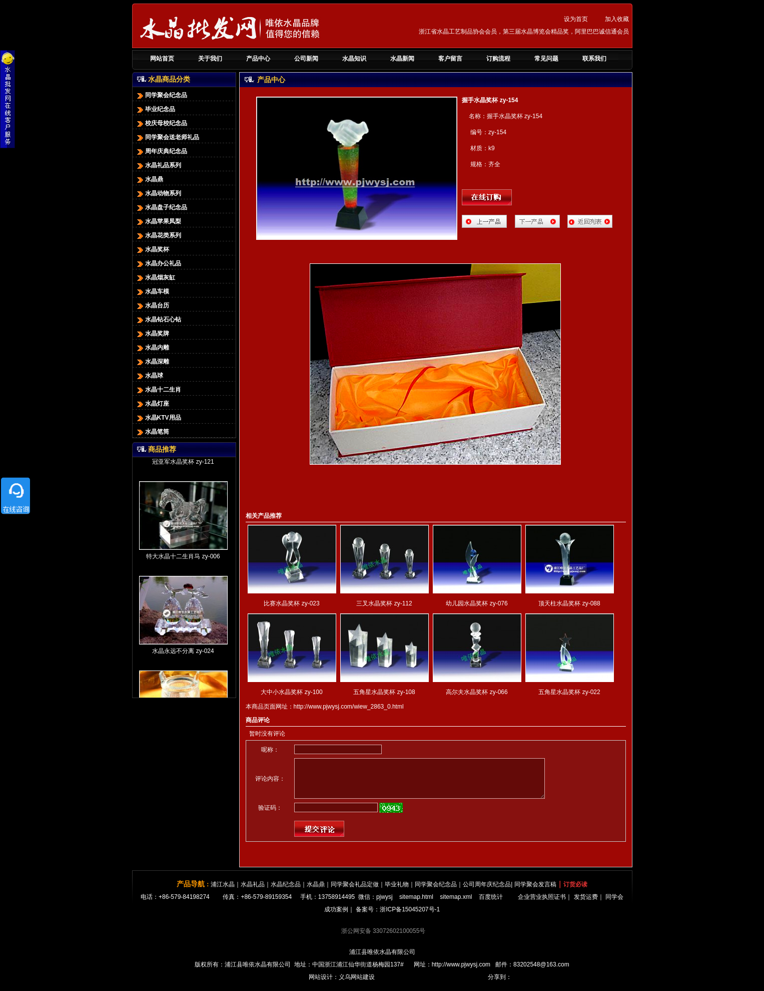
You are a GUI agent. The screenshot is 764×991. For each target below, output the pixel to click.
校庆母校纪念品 (161, 123)
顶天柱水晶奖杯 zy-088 (569, 603)
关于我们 (210, 58)
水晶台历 (152, 305)
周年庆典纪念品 (161, 151)
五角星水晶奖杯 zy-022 (569, 692)
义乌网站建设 (357, 984)
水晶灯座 (152, 403)
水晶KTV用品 (158, 417)
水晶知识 (354, 58)
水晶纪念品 (286, 891)
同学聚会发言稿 (535, 891)
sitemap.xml (456, 904)
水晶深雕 (152, 361)
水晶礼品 (253, 891)
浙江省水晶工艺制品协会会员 (458, 31)
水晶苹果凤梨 (158, 221)
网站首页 (162, 58)
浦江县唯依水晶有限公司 (382, 959)
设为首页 (576, 19)
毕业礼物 (397, 891)
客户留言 (450, 58)
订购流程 (498, 58)
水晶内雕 (152, 347)
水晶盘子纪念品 (161, 207)
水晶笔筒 (152, 431)
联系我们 (594, 58)
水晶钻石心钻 (158, 319)
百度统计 (491, 904)
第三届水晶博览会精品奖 (536, 31)
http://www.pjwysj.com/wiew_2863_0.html (349, 706)
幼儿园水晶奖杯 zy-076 (476, 603)
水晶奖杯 (152, 249)
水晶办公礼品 (158, 263)
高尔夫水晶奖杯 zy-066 (476, 692)
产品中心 (258, 58)
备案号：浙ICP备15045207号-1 (398, 916)
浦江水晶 (223, 891)
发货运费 (586, 904)
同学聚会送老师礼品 (167, 137)
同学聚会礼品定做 (355, 891)
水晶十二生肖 (158, 389)
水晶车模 (152, 291)
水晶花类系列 (158, 235)
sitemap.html (416, 904)
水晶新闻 (402, 58)
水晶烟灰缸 (155, 277)
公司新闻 (306, 58)
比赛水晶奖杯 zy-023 (291, 603)
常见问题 (546, 58)
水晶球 (149, 375)
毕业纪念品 (155, 109)
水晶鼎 (149, 179)
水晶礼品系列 (158, 165)
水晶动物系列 (158, 193)
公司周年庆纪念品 (487, 891)
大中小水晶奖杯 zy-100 (291, 692)
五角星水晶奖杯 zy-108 (384, 692)
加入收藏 (617, 19)
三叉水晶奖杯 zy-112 (384, 603)
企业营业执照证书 (542, 904)
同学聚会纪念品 (161, 95)
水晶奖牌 (152, 333)
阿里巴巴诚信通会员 (602, 31)
